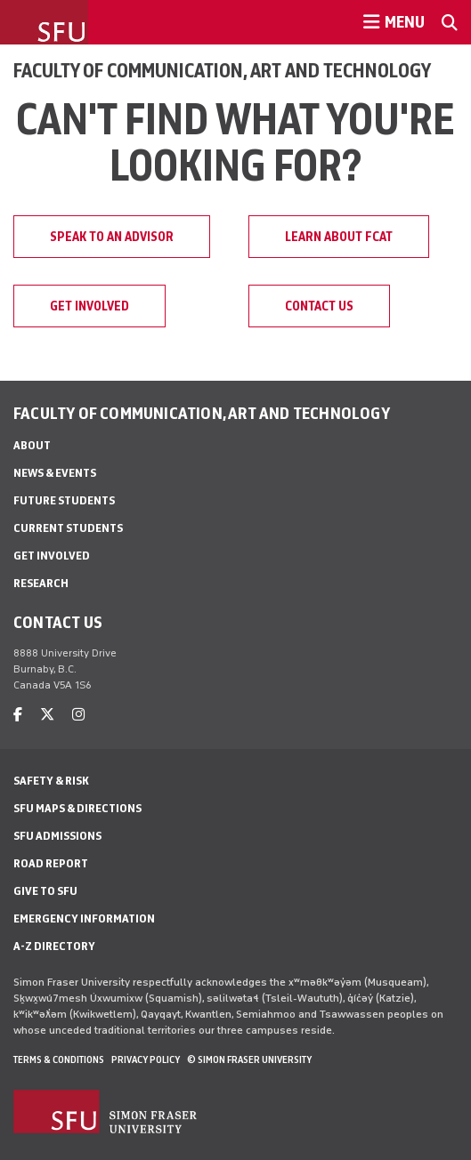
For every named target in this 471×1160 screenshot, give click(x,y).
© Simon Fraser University (249, 1059)
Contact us (319, 306)
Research (41, 583)
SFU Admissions (57, 835)
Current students (68, 528)
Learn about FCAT (339, 237)
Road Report (50, 863)
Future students (64, 500)
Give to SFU (45, 890)
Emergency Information (84, 918)
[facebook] (17, 714)
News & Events (54, 472)
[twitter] (47, 714)
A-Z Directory (54, 946)
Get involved (89, 306)
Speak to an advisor (112, 237)
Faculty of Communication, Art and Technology (222, 70)
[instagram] (78, 714)
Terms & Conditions (58, 1059)
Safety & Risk (51, 780)
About (32, 445)
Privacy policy (145, 1059)
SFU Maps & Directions (77, 808)
